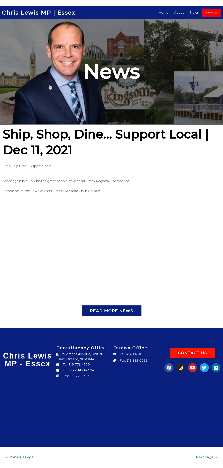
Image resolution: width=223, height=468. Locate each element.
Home (164, 12)
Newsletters (211, 12)
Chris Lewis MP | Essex (38, 12)
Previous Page (19, 457)
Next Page (207, 457)
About (179, 12)
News (194, 12)
